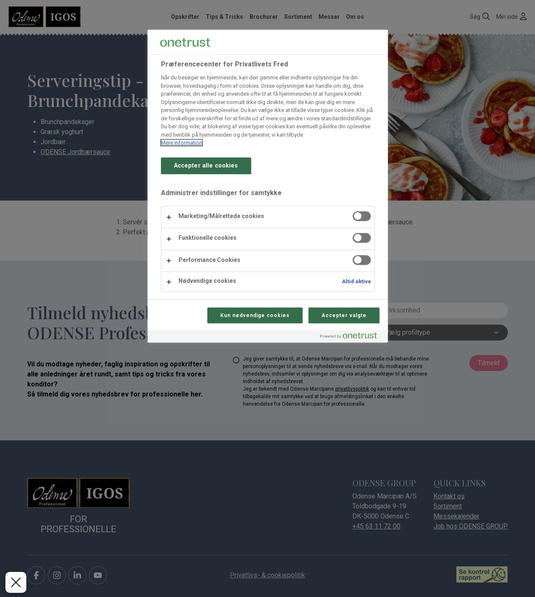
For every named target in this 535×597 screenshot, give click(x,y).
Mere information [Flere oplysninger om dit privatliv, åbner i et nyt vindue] (181, 143)
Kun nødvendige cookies (255, 315)
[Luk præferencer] (15, 582)
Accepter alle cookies (206, 165)
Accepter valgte (343, 315)
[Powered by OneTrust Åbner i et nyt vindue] (352, 337)
